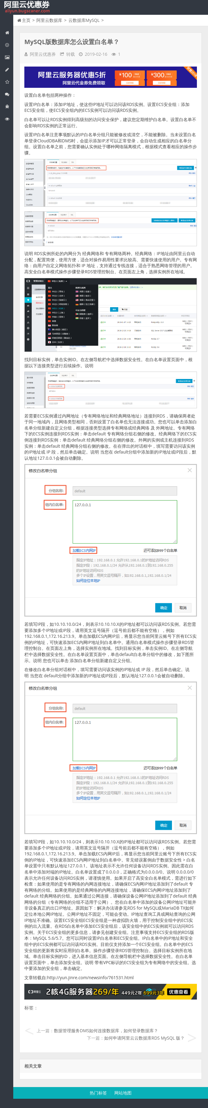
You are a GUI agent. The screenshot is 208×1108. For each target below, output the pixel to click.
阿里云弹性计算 (9, 57)
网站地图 (123, 1093)
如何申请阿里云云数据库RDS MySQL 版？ (144, 1038)
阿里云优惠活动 (9, 45)
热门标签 (98, 1093)
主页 (26, 20)
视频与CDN (9, 94)
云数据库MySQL (84, 20)
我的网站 (27, 7)
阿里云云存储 (9, 82)
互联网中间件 (9, 106)
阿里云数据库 (9, 69)
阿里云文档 (9, 119)
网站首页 (9, 32)
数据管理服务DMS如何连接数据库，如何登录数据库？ (106, 1030)
